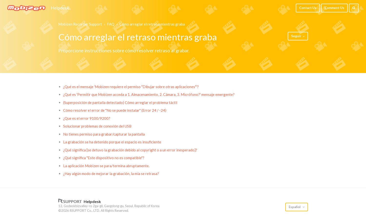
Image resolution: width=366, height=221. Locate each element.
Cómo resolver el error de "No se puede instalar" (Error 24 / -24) (114, 110)
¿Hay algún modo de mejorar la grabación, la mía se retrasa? (111, 173)
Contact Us (308, 8)
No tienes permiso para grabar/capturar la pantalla (104, 134)
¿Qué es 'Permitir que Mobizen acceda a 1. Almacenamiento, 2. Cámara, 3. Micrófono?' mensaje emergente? (149, 94)
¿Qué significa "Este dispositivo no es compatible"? (103, 158)
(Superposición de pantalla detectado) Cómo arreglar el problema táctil (120, 102)
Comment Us (334, 8)
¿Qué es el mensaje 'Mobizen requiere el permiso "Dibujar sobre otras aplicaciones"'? (131, 86)
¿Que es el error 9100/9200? (86, 118)
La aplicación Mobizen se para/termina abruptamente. (106, 166)
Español (295, 207)
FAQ (110, 24)
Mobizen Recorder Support (80, 24)
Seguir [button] (296, 36)
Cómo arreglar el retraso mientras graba (152, 24)
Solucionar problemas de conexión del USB (97, 126)
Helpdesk (60, 8)
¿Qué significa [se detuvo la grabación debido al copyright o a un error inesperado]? (130, 150)
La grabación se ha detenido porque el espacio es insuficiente (112, 142)
